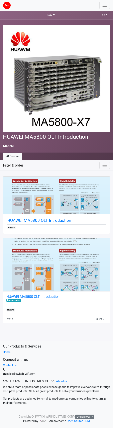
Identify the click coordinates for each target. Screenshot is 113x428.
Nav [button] (49, 15)
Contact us (10, 365)
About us (62, 381)
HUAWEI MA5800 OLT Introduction (39, 220)
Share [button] (8, 146)
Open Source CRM (78, 421)
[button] (105, 15)
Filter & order (13, 165)
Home (7, 352)
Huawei (11, 227)
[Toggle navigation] (104, 165)
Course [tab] (12, 156)
